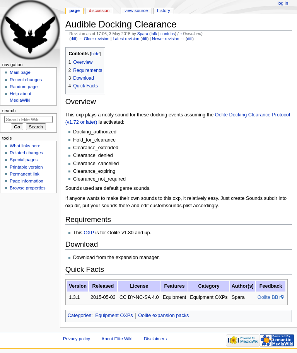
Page (74, 10)
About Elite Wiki (117, 338)
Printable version (26, 167)
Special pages (24, 159)
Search (9, 110)
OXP (89, 232)
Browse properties (27, 188)
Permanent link (24, 174)
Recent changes (26, 79)
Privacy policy (76, 338)
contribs (167, 33)
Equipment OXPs (114, 315)
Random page (24, 86)
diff (73, 38)
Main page (20, 72)
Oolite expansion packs (163, 315)
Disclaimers (155, 338)
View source (136, 10)
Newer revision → (168, 38)
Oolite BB (268, 297)
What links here (25, 145)
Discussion (99, 10)
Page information (26, 181)
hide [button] (95, 53)
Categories (79, 315)
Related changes (26, 152)
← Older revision (94, 38)
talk (154, 33)
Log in (283, 3)
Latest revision (126, 38)
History (163, 10)
